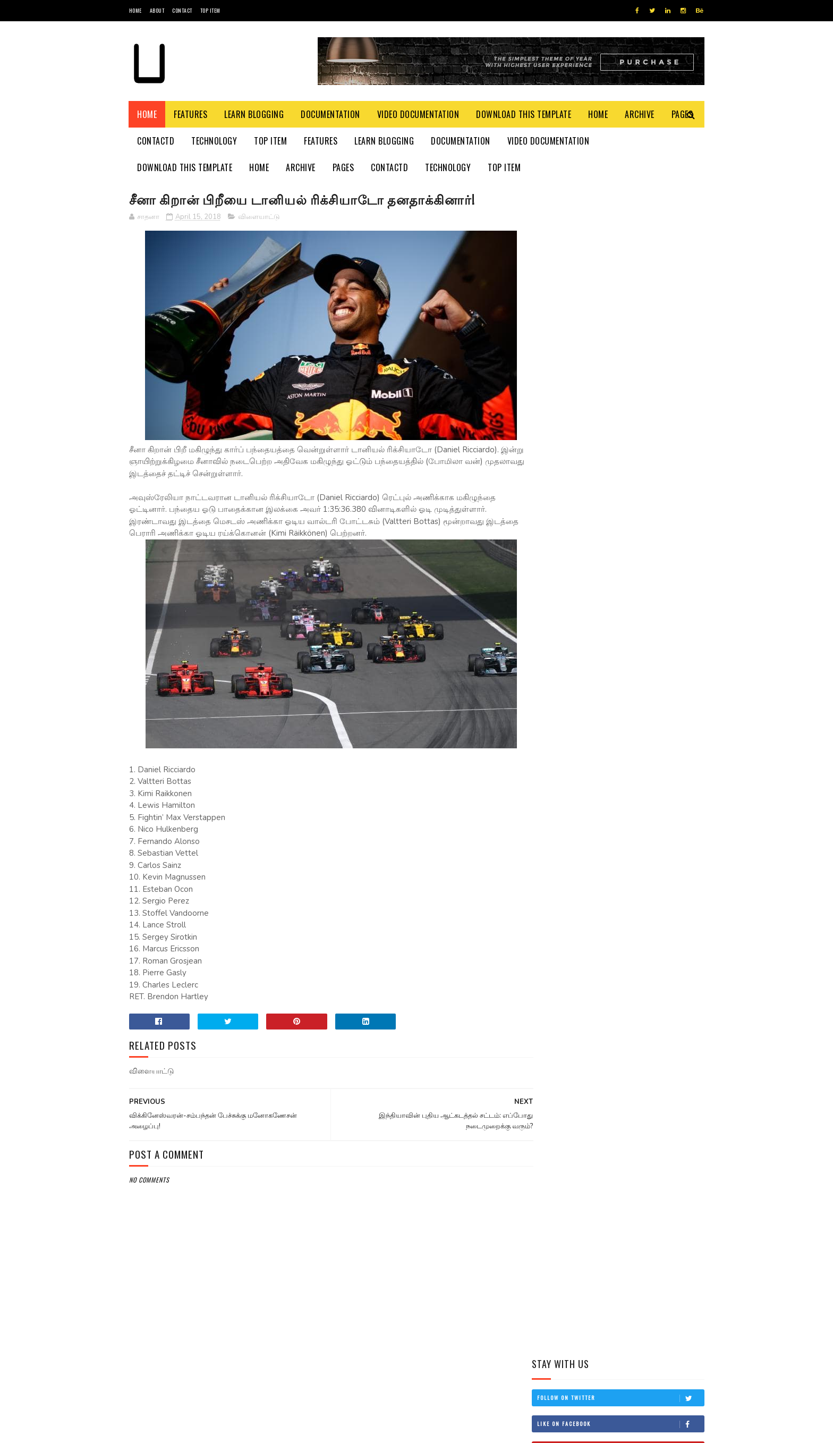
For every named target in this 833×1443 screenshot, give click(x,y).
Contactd (156, 140)
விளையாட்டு (259, 217)
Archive (640, 114)
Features (191, 114)
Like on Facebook (620, 256)
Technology (214, 140)
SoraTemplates (179, 1429)
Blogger (257, 1429)
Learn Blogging (254, 114)
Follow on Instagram (620, 308)
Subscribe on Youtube (620, 282)
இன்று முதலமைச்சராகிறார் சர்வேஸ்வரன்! (644, 419)
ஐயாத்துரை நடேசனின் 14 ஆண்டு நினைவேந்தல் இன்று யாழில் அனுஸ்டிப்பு (644, 569)
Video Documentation (418, 114)
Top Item (210, 10)
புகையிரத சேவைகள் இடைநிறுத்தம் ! (633, 515)
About (157, 10)
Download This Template (524, 114)
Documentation (331, 114)
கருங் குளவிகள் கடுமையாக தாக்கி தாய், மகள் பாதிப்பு (647, 467)
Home (135, 10)
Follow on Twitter (620, 230)
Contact (182, 10)
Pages (343, 167)
